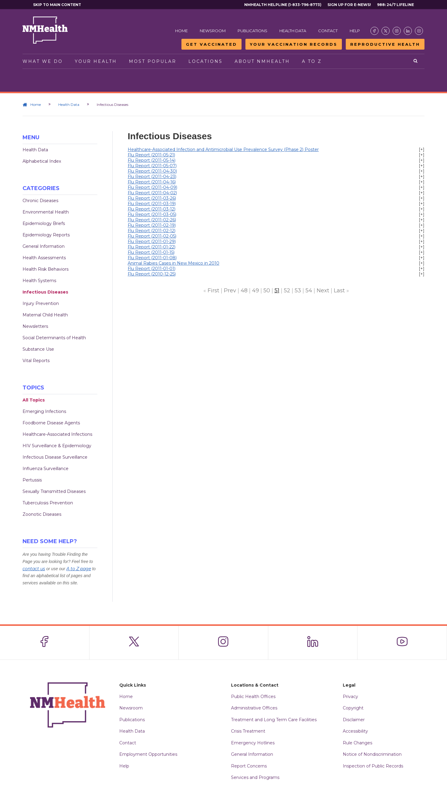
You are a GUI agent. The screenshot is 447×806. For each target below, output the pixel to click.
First (213, 290)
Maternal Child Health (45, 315)
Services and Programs (255, 777)
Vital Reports (36, 360)
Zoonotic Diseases (42, 514)
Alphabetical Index (42, 161)
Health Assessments (44, 257)
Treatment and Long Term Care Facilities (274, 719)
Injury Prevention (41, 303)
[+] (421, 149)
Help (355, 30)
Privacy (350, 696)
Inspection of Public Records (373, 766)
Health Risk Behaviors (45, 269)
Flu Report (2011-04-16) (152, 182)
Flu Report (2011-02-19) (152, 225)
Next (323, 290)
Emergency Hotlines (253, 743)
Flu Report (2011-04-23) (152, 176)
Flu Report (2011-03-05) (152, 214)
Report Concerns (249, 766)
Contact (328, 30)
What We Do (43, 61)
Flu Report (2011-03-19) (152, 203)
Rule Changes (357, 743)
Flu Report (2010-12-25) (152, 274)
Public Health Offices (253, 696)
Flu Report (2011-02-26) (152, 220)
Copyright (353, 708)
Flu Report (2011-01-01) (151, 268)
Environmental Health (46, 212)
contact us (34, 568)
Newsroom (213, 30)
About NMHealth (262, 61)
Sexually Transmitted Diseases (54, 491)
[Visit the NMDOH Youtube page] (418, 31)
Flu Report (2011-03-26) (152, 198)
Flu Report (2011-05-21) (151, 155)
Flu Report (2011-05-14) (151, 160)
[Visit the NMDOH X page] (385, 31)
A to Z (312, 61)
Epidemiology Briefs (44, 223)
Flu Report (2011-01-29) (152, 241)
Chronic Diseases (40, 200)
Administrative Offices (254, 708)
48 (244, 290)
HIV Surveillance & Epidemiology (57, 445)
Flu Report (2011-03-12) (151, 209)
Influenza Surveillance (45, 468)
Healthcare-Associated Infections (57, 434)
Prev (230, 290)
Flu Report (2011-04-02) (152, 192)
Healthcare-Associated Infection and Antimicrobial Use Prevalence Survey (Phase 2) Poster (223, 149)
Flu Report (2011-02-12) (151, 230)
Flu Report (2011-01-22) (151, 247)
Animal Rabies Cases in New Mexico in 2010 (173, 263)
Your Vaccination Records (293, 44)
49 (255, 290)
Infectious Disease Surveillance (55, 457)
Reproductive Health (385, 44)
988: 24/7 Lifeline (395, 4)
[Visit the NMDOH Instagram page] (396, 31)
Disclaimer (354, 719)
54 (309, 290)
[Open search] (415, 61)
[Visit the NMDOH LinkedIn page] (407, 31)
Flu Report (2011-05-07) (152, 165)
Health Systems (39, 280)
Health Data (292, 30)
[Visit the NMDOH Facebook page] (374, 31)
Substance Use (38, 349)
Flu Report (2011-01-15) (151, 252)
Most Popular (152, 61)
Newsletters (35, 326)
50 (266, 290)
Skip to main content (57, 4)
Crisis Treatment (248, 731)
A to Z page (78, 568)
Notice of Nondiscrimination (372, 754)
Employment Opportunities (148, 754)
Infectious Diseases (45, 292)
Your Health (96, 61)
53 (298, 290)
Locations (205, 61)
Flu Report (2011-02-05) (152, 236)
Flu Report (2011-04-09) (152, 187)
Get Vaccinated (211, 44)
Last (339, 290)
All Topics (34, 400)
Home (181, 30)
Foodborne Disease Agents (51, 423)
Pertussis (32, 480)
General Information (44, 246)
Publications (252, 30)
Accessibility (355, 731)
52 (287, 290)
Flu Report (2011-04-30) (152, 171)
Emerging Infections (44, 411)
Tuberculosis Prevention (48, 503)
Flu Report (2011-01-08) (152, 257)
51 (277, 290)
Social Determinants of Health (54, 337)
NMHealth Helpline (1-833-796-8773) (282, 4)
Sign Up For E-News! (349, 4)
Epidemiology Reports (46, 235)
